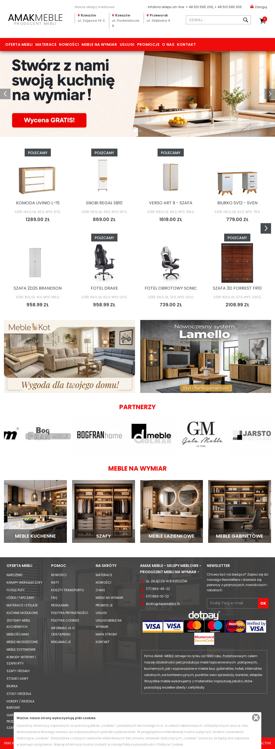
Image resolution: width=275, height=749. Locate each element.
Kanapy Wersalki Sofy (24, 582)
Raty (55, 582)
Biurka (12, 686)
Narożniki (15, 575)
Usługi (127, 44)
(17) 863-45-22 (158, 589)
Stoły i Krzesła (19, 693)
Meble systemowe (21, 649)
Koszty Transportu (67, 590)
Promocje (148, 44)
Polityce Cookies (170, 744)
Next (266, 228)
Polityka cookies (65, 620)
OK (263, 603)
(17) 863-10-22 (157, 596)
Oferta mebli (19, 44)
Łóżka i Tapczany (20, 597)
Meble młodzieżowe (22, 642)
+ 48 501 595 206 (199, 7)
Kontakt (186, 44)
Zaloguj (258, 6)
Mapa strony (106, 634)
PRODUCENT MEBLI (35, 18)
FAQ (54, 597)
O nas (168, 44)
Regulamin (59, 605)
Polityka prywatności (69, 613)
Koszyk (264, 19)
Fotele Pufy (16, 590)
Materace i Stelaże (22, 605)
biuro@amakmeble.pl (163, 604)
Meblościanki (18, 634)
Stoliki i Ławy (17, 678)
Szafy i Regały (18, 671)
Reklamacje (61, 642)
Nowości (69, 44)
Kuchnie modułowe (22, 613)
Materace (45, 44)
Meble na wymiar (99, 44)
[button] (5, 94)
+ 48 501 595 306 (228, 7)
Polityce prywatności (138, 744)
